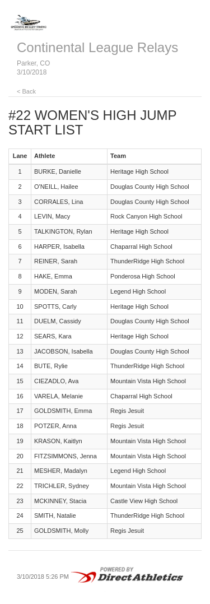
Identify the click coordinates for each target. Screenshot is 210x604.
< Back (26, 91)
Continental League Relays (97, 47)
